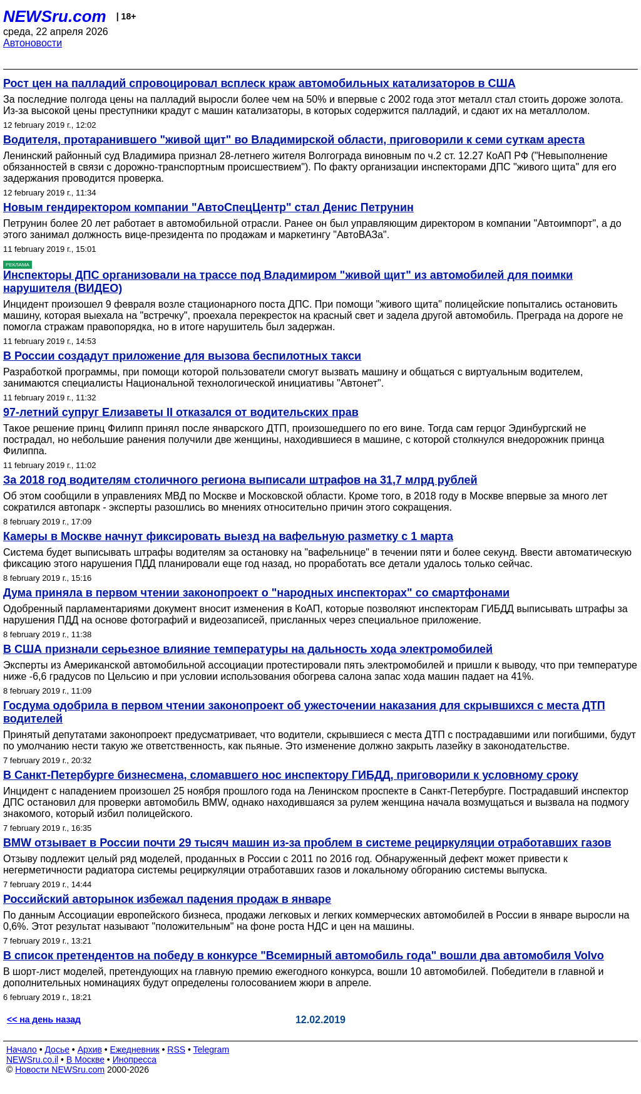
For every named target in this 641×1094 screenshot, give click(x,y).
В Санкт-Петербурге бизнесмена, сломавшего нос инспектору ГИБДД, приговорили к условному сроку (290, 775)
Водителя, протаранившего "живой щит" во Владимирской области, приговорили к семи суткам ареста (294, 139)
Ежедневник (135, 1050)
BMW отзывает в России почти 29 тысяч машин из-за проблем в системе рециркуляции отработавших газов (307, 842)
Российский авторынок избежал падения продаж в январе (167, 899)
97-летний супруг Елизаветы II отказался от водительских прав (181, 412)
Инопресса (135, 1060)
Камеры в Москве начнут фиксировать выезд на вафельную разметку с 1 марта (228, 536)
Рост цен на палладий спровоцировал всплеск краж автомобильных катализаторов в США (259, 83)
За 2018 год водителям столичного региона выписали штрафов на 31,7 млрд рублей (240, 480)
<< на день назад (44, 1019)
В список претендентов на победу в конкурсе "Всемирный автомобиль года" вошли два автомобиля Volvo (303, 955)
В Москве (85, 1060)
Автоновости (32, 43)
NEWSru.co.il (32, 1060)
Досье (56, 1050)
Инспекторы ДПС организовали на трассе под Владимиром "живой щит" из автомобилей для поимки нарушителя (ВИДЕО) (288, 281)
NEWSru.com (54, 16)
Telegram (211, 1050)
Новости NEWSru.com (60, 1070)
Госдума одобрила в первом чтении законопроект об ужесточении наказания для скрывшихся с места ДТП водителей (304, 712)
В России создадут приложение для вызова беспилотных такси (182, 356)
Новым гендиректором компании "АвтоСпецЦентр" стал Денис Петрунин (208, 207)
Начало (21, 1050)
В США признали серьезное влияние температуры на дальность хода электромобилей (248, 649)
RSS (176, 1050)
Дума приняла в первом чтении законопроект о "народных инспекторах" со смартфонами (256, 592)
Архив (90, 1050)
